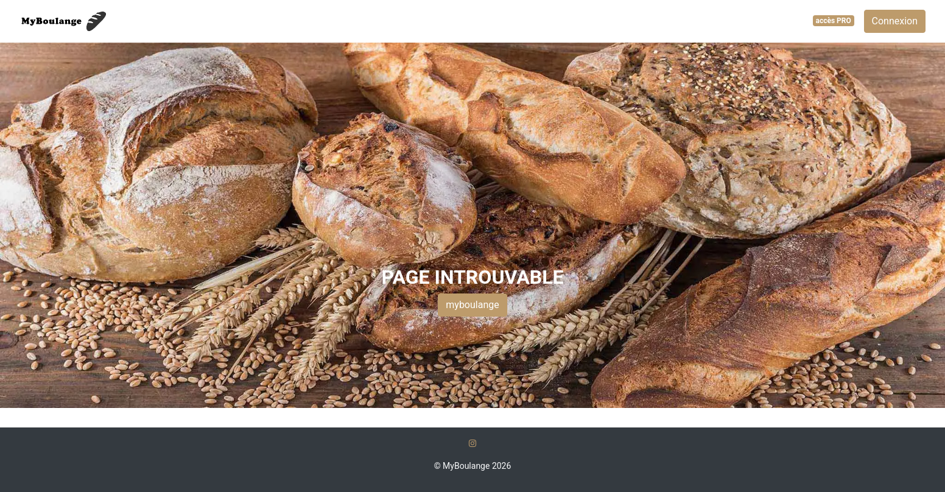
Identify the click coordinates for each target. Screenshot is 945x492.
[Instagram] (472, 443)
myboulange (472, 305)
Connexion (895, 21)
